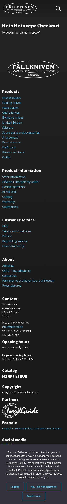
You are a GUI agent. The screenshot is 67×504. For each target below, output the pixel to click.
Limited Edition (12, 122)
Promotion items (13, 152)
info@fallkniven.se (12, 327)
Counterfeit (10, 207)
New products (11, 98)
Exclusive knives (12, 118)
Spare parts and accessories (21, 132)
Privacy (7, 236)
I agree (14, 486)
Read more (34, 496)
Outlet (6, 157)
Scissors (7, 127)
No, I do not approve (44, 486)
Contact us (9, 276)
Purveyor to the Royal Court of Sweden (28, 281)
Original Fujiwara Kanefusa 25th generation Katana (31, 428)
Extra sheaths (11, 142)
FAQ (5, 226)
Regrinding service (14, 241)
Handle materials (13, 187)
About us (8, 266)
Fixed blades (10, 108)
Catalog (7, 197)
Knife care (9, 147)
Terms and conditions (16, 231)
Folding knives (11, 103)
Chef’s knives (11, 113)
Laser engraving (13, 246)
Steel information (14, 177)
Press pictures (11, 286)
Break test (9, 192)
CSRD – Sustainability (16, 271)
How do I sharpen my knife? (20, 182)
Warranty (8, 202)
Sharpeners (10, 137)
